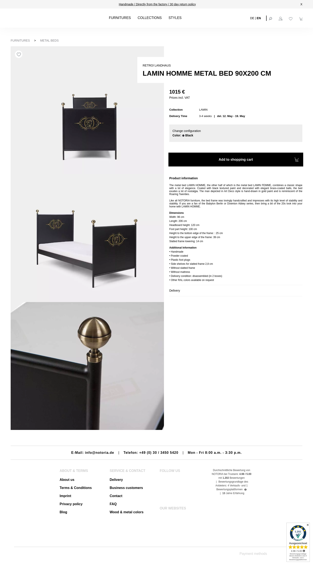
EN (259, 18)
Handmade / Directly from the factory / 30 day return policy (157, 4)
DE (252, 18)
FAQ (113, 504)
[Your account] (281, 18)
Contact (116, 496)
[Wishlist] (291, 18)
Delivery (116, 480)
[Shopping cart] (301, 18)
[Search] (271, 18)
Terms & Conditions (76, 488)
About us (67, 480)
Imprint (65, 496)
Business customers (126, 488)
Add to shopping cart (259, 160)
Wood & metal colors (127, 512)
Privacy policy (71, 504)
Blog (63, 512)
